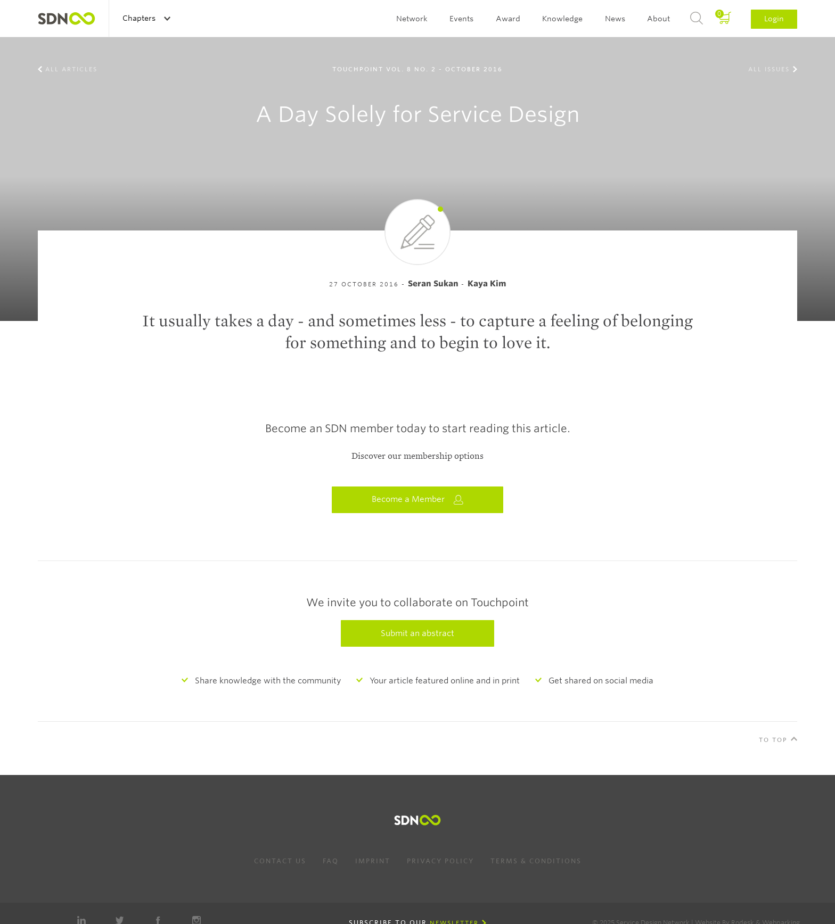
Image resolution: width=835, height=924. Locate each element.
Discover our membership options (417, 456)
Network (412, 18)
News (615, 18)
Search (696, 18)
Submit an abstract (417, 633)
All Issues (769, 69)
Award (508, 18)
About (658, 18)
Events (461, 18)
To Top (773, 740)
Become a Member (417, 499)
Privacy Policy (440, 861)
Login (774, 18)
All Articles (71, 69)
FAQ (331, 861)
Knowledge (562, 18)
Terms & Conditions (536, 861)
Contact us (280, 861)
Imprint (372, 861)
